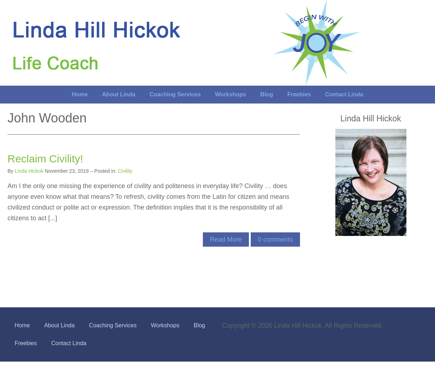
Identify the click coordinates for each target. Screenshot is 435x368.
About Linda (118, 94)
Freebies (299, 94)
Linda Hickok (29, 171)
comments (275, 239)
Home (80, 94)
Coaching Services (175, 94)
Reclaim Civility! (45, 159)
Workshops (230, 94)
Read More (226, 239)
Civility (125, 171)
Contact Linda (344, 94)
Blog (266, 94)
